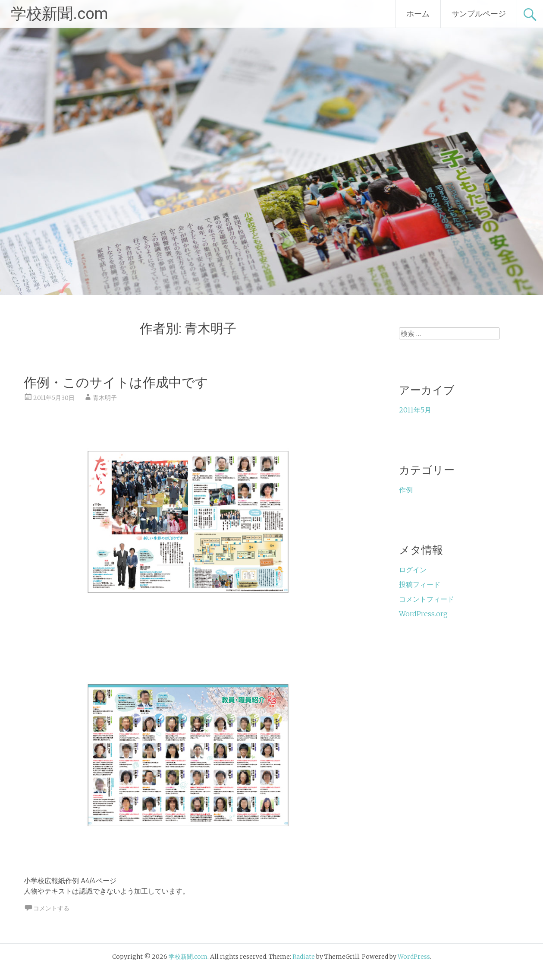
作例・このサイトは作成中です (116, 382)
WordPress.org (423, 613)
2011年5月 (415, 410)
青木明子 (105, 398)
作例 (406, 489)
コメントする (51, 908)
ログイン (413, 569)
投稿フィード (419, 584)
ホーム (418, 13)
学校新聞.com (59, 14)
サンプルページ (479, 13)
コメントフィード (426, 599)
